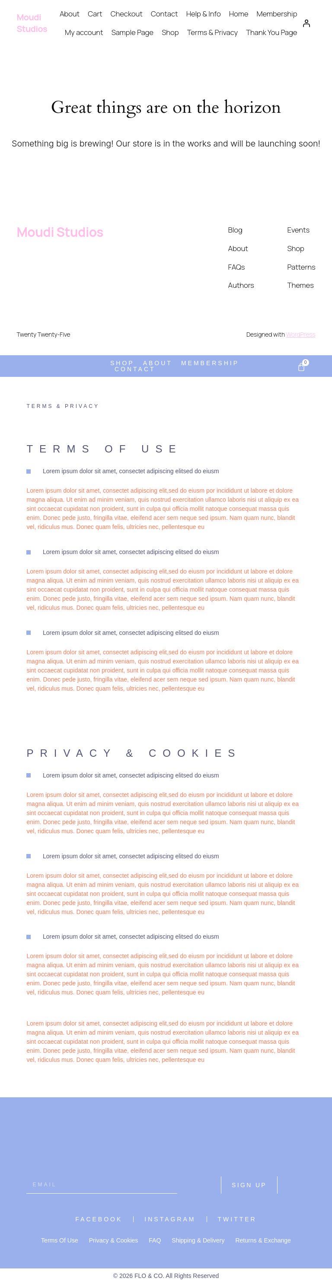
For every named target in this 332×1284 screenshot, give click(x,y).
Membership (277, 14)
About (70, 14)
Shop (170, 32)
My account (84, 32)
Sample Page (132, 32)
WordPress (301, 334)
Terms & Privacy (212, 32)
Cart (95, 14)
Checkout (127, 14)
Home (239, 14)
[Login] (306, 23)
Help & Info (203, 14)
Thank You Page (271, 32)
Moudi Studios (31, 23)
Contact (164, 14)
